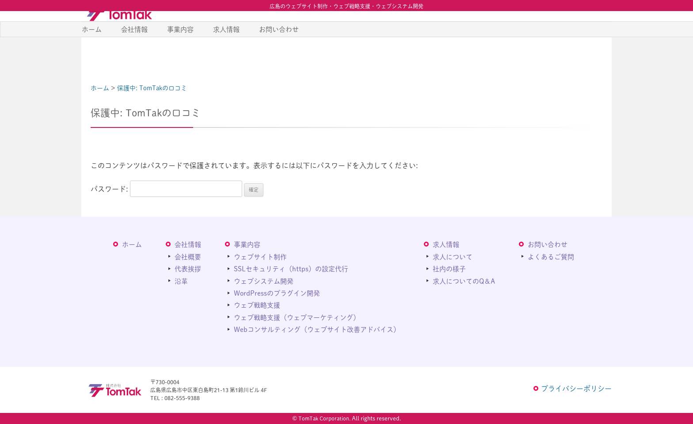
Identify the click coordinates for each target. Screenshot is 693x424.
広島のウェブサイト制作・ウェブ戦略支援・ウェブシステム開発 (346, 6)
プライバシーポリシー (576, 388)
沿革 (181, 280)
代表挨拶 (188, 268)
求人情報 (226, 52)
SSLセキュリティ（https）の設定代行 (291, 268)
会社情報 (134, 52)
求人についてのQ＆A (464, 280)
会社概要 (188, 256)
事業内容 (180, 52)
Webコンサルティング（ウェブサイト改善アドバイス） (317, 329)
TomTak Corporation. (324, 418)
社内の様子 (449, 268)
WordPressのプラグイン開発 (277, 292)
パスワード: (166, 189)
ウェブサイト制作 (260, 256)
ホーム (92, 52)
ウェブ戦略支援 (257, 304)
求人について (452, 256)
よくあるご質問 (551, 256)
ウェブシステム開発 (263, 280)
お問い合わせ (279, 52)
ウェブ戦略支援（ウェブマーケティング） (297, 316)
